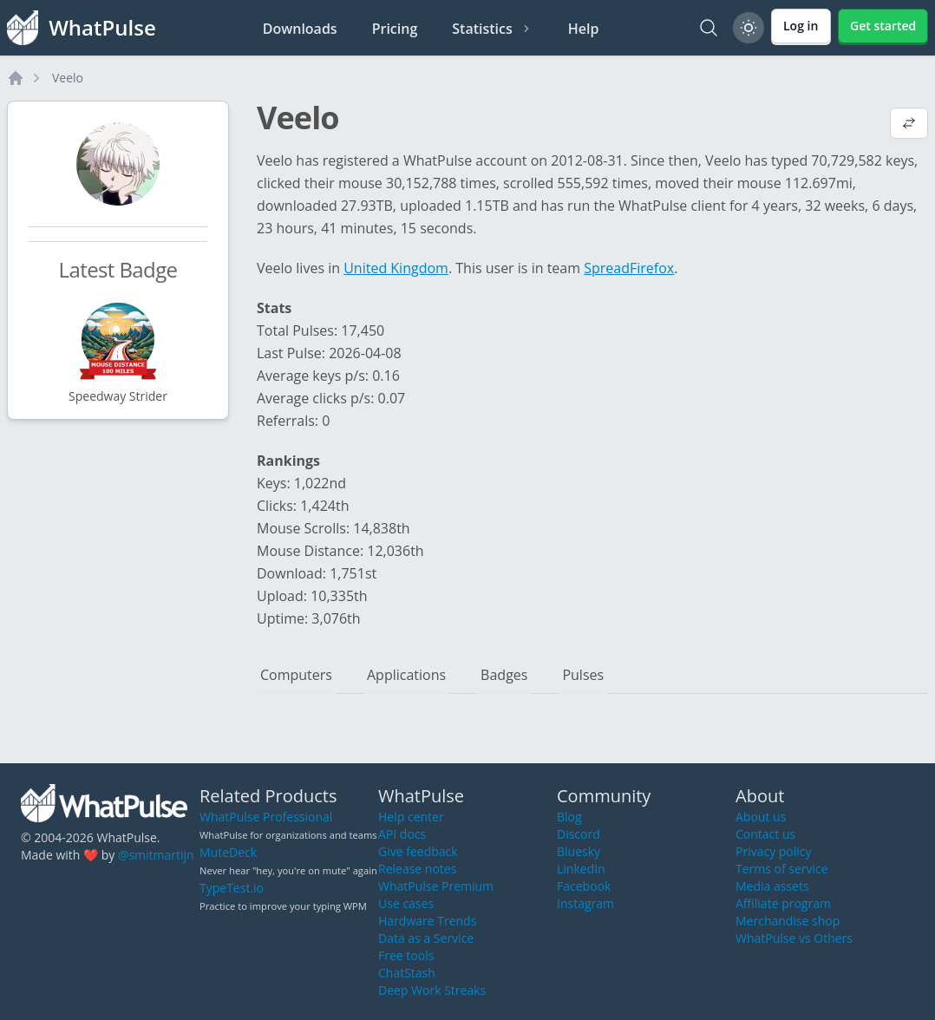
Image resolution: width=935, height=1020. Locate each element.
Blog (569, 816)
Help (583, 28)
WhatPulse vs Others (794, 938)
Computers (296, 674)
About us (761, 816)
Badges (504, 674)
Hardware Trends (427, 920)
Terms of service (782, 868)
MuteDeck (228, 852)
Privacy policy (774, 851)
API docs (402, 834)
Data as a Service (426, 938)
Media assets (772, 886)
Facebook (584, 886)
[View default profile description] (909, 125)
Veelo (67, 77)
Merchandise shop (788, 920)
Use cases (406, 903)
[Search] (708, 27)
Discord (578, 834)
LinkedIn (581, 868)
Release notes (417, 868)
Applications (406, 674)
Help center (411, 816)
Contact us (765, 834)
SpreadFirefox (629, 268)
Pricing (395, 28)
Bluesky (578, 851)
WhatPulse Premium (436, 886)
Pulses (583, 674)
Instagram (585, 903)
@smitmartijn (156, 855)
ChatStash (406, 972)
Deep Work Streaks (432, 990)
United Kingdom (395, 268)
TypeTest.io (231, 887)
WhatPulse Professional (265, 816)
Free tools (406, 955)
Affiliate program (783, 903)
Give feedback (418, 851)
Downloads (300, 28)
